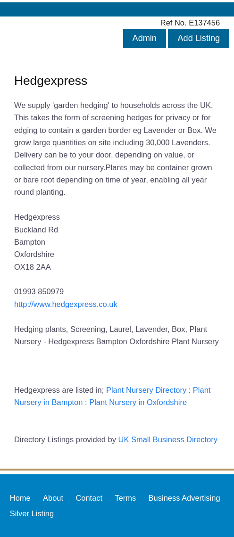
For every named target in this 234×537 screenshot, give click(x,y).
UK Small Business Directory (168, 439)
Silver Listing (32, 513)
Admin (145, 38)
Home (20, 498)
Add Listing (198, 38)
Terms (125, 498)
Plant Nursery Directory (146, 390)
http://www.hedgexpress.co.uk (65, 304)
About (53, 498)
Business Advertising (184, 498)
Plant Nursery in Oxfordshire (138, 402)
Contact (88, 498)
